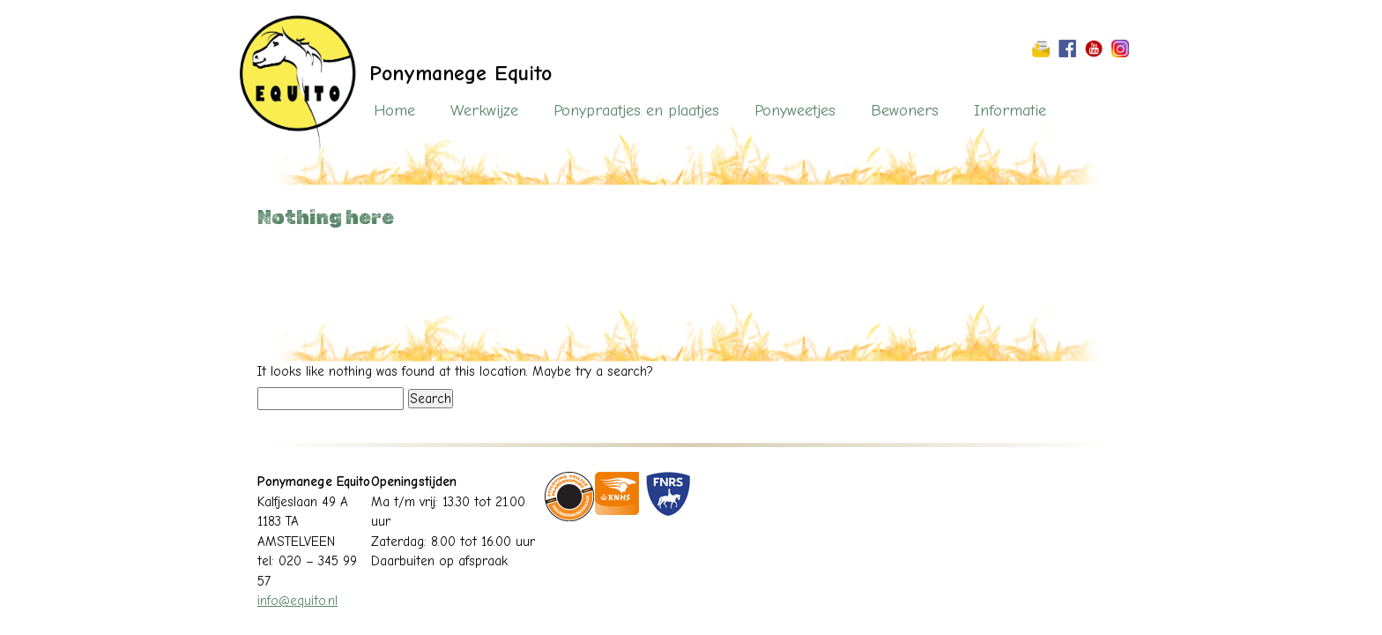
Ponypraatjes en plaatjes (636, 110)
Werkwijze (484, 110)
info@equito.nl (297, 601)
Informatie (1010, 110)
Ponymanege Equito (460, 73)
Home (394, 110)
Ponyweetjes (795, 110)
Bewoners (905, 110)
